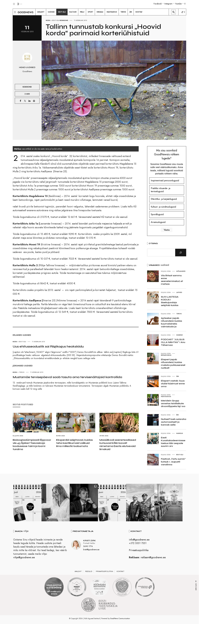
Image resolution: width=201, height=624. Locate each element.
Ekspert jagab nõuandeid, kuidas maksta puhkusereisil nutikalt (173, 363)
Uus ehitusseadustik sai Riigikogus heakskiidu (48, 346)
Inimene (179, 335)
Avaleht (78, 571)
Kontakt (120, 571)
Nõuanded (180, 271)
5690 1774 (88, 546)
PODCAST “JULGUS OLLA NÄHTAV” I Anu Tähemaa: (173, 342)
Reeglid (88, 571)
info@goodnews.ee (139, 539)
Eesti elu (55, 20)
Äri (177, 376)
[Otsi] (180, 252)
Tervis (21, 372)
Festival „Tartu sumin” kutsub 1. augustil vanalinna (173, 462)
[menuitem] (41, 12)
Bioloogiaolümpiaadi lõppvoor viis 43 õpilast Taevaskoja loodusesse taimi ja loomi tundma (32, 444)
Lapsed (179, 292)
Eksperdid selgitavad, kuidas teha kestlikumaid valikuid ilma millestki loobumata (74, 443)
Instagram (168, 3)
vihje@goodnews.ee (24, 557)
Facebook (158, 3)
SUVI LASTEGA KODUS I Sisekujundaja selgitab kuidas (169, 301)
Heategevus (166, 396)
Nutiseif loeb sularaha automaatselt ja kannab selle (173, 422)
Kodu (48, 20)
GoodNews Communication (120, 618)
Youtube (178, 3)
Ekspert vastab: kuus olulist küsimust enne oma (173, 383)
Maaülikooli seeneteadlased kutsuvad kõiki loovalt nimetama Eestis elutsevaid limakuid (117, 444)
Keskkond (64, 20)
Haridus (179, 433)
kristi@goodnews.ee (91, 549)
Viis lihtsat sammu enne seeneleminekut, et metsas (172, 279)
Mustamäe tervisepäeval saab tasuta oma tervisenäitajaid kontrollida (67, 377)
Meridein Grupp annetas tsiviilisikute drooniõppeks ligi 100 (173, 403)
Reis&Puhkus (166, 355)
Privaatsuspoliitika (138, 550)
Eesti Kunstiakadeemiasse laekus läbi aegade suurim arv (173, 441)
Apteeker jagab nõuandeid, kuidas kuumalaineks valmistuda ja (171, 322)
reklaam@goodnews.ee (153, 557)
